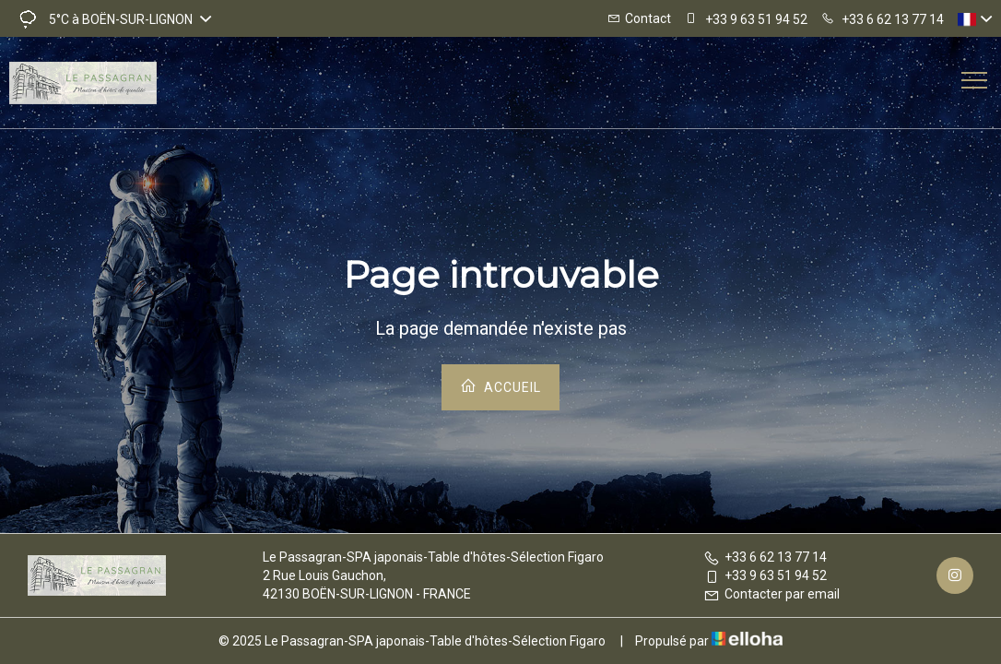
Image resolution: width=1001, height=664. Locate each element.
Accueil (500, 386)
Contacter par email (771, 594)
